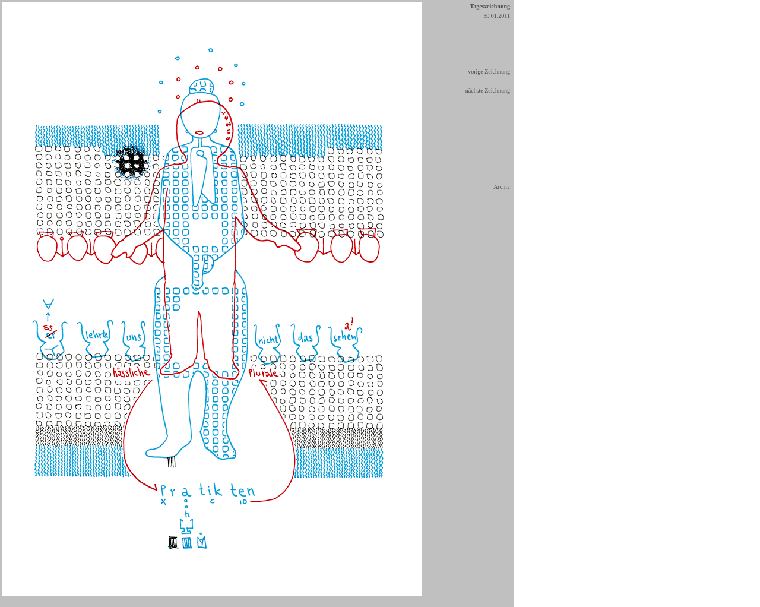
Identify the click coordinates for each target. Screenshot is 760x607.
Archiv (501, 187)
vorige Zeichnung (489, 71)
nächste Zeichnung (488, 90)
